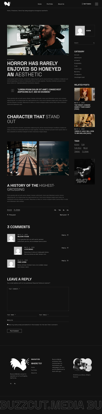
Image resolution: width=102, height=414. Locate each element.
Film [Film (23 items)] (83, 144)
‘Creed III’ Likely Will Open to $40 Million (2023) (84, 132)
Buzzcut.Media (81, 375)
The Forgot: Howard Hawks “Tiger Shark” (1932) (82, 107)
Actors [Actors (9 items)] (76, 144)
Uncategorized (79, 77)
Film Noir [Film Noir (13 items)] (77, 148)
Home (33, 367)
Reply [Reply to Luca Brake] (65, 248)
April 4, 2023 (23, 234)
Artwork (77, 60)
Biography (77, 63)
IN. (15, 383)
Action (76, 55)
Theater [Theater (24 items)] (77, 151)
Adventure (77, 57)
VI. (11, 383)
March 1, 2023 (79, 102)
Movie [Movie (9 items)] (86, 148)
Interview (77, 69)
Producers (14, 10)
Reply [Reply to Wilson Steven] (65, 235)
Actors (9, 209)
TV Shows (17, 209)
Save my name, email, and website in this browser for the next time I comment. (33, 325)
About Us (34, 373)
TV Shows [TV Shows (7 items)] (85, 151)
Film (75, 66)
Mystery (77, 71)
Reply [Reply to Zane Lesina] (65, 261)
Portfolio (34, 370)
